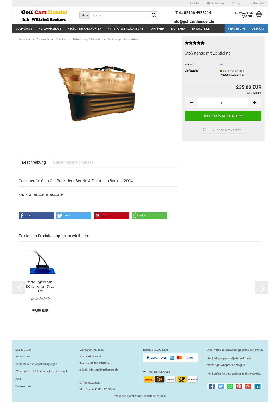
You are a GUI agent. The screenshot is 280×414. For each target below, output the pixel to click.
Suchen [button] (195, 3)
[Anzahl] (223, 109)
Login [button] (237, 3)
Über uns (258, 28)
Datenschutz (23, 392)
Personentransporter (84, 28)
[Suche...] (84, 15)
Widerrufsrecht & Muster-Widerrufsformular (42, 377)
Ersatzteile (200, 28)
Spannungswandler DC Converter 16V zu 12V (40, 293)
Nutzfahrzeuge (49, 28)
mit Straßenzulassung (125, 28)
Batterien (178, 28)
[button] (216, 3)
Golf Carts (24, 28)
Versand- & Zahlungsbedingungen (36, 370)
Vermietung (236, 28)
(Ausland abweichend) (232, 81)
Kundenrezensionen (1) (72, 168)
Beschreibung (34, 168)
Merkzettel (257, 3)
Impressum (22, 362)
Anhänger (157, 28)
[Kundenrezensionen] (195, 51)
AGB (18, 385)
